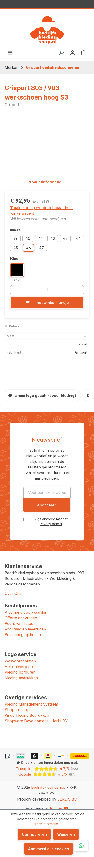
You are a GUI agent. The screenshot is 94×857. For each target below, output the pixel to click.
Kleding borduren (20, 666)
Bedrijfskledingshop (48, 781)
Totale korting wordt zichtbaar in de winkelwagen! (41, 210)
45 (15, 247)
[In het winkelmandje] (47, 302)
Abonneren (47, 499)
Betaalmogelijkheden (23, 629)
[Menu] (10, 52)
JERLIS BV (67, 793)
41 (40, 238)
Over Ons (13, 587)
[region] (47, 143)
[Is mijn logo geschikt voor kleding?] (42, 395)
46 (28, 248)
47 (41, 247)
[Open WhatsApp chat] (81, 845)
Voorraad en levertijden (25, 623)
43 (65, 238)
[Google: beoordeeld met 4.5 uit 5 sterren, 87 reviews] (47, 768)
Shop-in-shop (17, 704)
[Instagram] (55, 803)
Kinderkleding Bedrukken (27, 709)
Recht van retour (20, 618)
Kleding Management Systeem (31, 698)
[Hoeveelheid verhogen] (79, 289)
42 (52, 238)
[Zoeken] (61, 52)
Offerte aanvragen (21, 612)
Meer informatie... (47, 824)
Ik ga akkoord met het (51, 515)
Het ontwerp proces (23, 661)
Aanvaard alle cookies (48, 849)
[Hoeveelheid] (47, 289)
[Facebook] (51, 803)
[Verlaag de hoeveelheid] (15, 289)
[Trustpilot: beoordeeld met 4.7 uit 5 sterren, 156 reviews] (47, 763)
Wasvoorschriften (20, 655)
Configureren (34, 834)
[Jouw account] (72, 52)
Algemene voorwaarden (26, 606)
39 (15, 238)
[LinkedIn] (60, 803)
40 (27, 238)
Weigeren (66, 834)
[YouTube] (66, 803)
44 (78, 238)
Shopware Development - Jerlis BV (36, 715)
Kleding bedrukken (21, 672)
